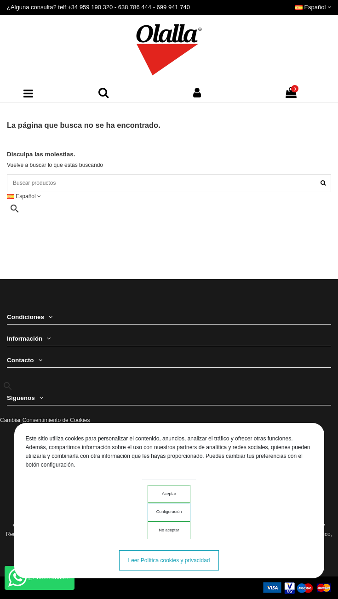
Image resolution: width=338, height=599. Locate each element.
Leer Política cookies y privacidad (169, 560)
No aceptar (169, 530)
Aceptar (169, 493)
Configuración (169, 511)
